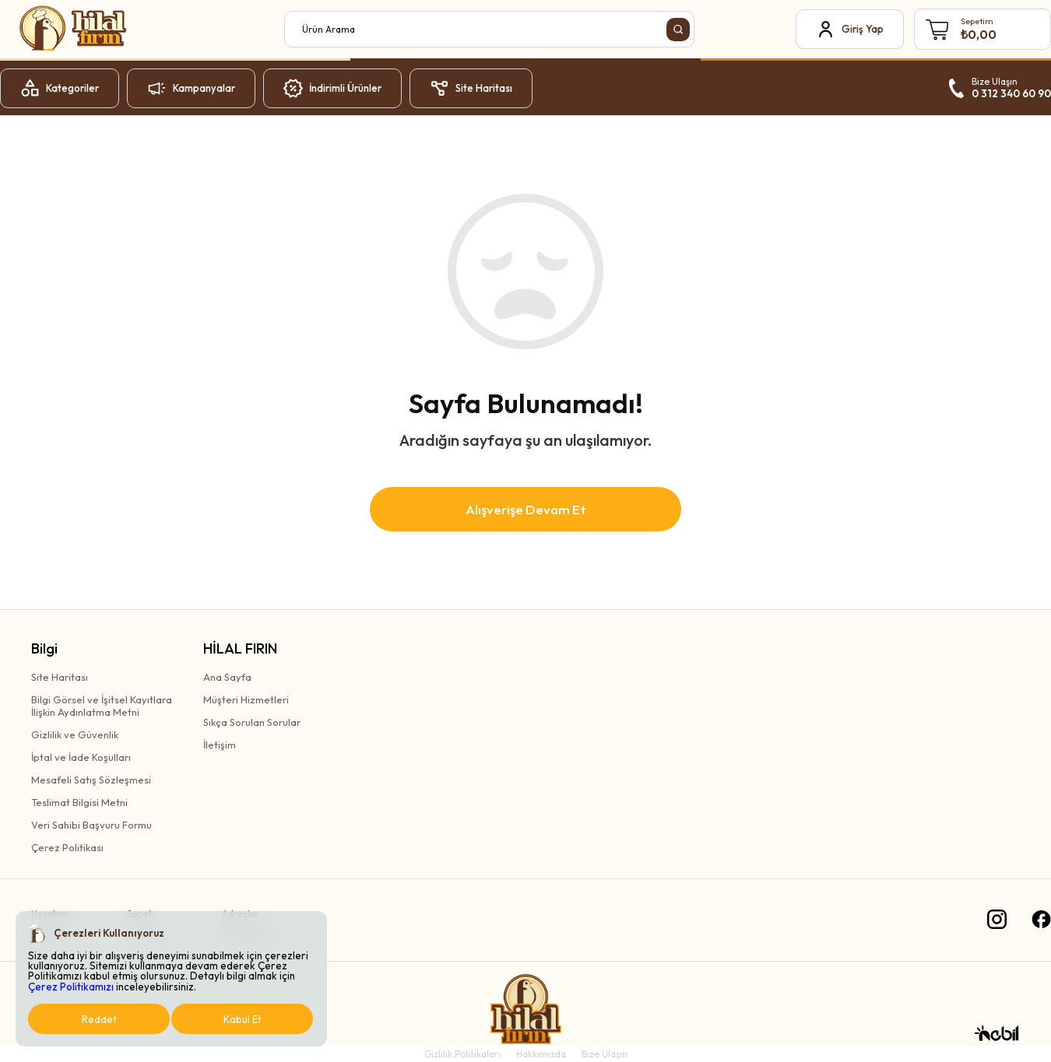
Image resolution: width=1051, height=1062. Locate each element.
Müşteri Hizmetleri (246, 699)
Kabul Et (242, 1019)
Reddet (99, 1019)
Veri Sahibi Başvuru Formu (91, 824)
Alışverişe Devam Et (526, 509)
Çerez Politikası (67, 847)
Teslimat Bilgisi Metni (79, 802)
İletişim (219, 744)
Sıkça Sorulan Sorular (252, 722)
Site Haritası (59, 677)
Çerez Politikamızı (71, 986)
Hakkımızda (541, 1054)
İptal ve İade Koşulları (81, 757)
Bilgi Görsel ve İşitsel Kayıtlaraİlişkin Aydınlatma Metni (101, 705)
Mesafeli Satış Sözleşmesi (91, 779)
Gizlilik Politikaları (462, 1054)
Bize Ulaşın (604, 1054)
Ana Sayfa (227, 677)
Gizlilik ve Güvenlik (74, 734)
